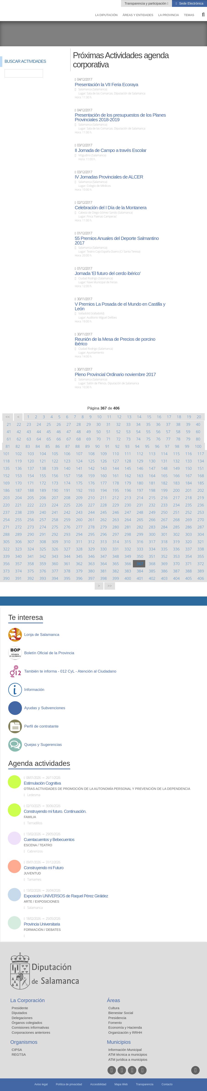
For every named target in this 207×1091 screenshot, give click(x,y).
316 (140, 541)
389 (200, 571)
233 (164, 505)
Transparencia (144, 1084)
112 (140, 453)
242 (67, 512)
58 (178, 431)
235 (188, 505)
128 (127, 461)
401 (140, 578)
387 (176, 571)
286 (188, 527)
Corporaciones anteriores (31, 1032)
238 (18, 512)
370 (176, 563)
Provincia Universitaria (42, 924)
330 (103, 549)
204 (18, 497)
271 (6, 527)
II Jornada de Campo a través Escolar (110, 150)
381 (103, 571)
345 (79, 556)
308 (43, 541)
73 (128, 439)
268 (176, 519)
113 (152, 453)
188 (30, 490)
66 (58, 439)
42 (19, 431)
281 (127, 527)
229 (115, 505)
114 (164, 453)
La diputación (106, 15)
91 (107, 446)
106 (67, 453)
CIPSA (17, 1050)
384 (140, 571)
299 (140, 534)
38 (178, 424)
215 (152, 497)
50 (98, 431)
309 (55, 541)
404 (176, 578)
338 (200, 549)
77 (168, 439)
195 (115, 490)
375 (30, 571)
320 (188, 541)
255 (18, 519)
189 (43, 490)
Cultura (113, 1008)
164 (152, 475)
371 (188, 563)
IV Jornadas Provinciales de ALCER (109, 177)
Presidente (20, 1008)
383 (127, 571)
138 (43, 468)
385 (152, 571)
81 (8, 446)
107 (79, 453)
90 (97, 446)
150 (188, 468)
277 (79, 527)
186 (6, 490)
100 (198, 446)
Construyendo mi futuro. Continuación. (55, 811)
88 (77, 446)
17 (169, 416)
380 (91, 571)
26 (58, 424)
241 (55, 512)
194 (103, 490)
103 (30, 453)
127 (115, 461)
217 (176, 497)
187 (18, 490)
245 (103, 512)
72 (118, 439)
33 (128, 424)
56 (158, 431)
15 (149, 416)
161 (115, 475)
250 (164, 512)
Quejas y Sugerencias (43, 745)
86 (57, 446)
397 (91, 578)
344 (67, 556)
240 (43, 512)
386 (164, 571)
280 (115, 527)
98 (177, 446)
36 (158, 424)
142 (91, 468)
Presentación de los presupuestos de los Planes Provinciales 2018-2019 (120, 117)
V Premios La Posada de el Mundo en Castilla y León (120, 306)
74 (138, 439)
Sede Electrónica (190, 3)
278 (91, 527)
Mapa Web (121, 1084)
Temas (189, 15)
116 (188, 453)
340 (18, 556)
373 (6, 571)
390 (6, 578)
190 (55, 490)
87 (67, 446)
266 (152, 519)
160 (103, 475)
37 (168, 424)
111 (127, 453)
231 (140, 505)
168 (200, 475)
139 (55, 468)
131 (164, 461)
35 (148, 424)
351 (152, 556)
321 (200, 541)
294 (79, 534)
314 (115, 541)
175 (79, 483)
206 (43, 497)
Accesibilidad (98, 1084)
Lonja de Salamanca (41, 635)
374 (18, 571)
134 (200, 461)
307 (30, 541)
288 (6, 534)
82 (18, 446)
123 (67, 461)
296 (103, 534)
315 (127, 541)
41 (9, 431)
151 (200, 468)
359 (43, 563)
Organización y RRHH (125, 1032)
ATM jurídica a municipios (128, 1059)
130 (152, 461)
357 (18, 563)
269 (188, 519)
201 (188, 490)
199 (164, 490)
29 (88, 424)
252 (188, 512)
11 (109, 416)
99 (187, 446)
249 (152, 512)
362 (79, 563)
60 (198, 431)
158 (79, 475)
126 (103, 461)
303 (188, 534)
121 (43, 461)
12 (119, 416)
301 (164, 534)
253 (200, 512)
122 (55, 461)
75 (148, 439)
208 (67, 497)
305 (6, 541)
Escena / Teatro (38, 845)
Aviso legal (41, 1084)
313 (103, 541)
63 (29, 439)
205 (30, 497)
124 (79, 461)
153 (18, 475)
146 (140, 468)
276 (67, 527)
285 (176, 527)
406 (200, 578)
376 (43, 571)
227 (91, 505)
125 (91, 461)
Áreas (113, 1000)
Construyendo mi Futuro (43, 868)
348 (115, 556)
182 (164, 483)
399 (115, 578)
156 (55, 475)
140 (67, 468)
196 (127, 490)
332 (127, 549)
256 (30, 519)
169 (6, 483)
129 (140, 461)
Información (34, 690)
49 (88, 431)
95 (147, 446)
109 (103, 453)
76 (158, 439)
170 (18, 483)
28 (78, 424)
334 (152, 549)
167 (188, 475)
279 (103, 527)
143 (103, 468)
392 (30, 578)
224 (55, 505)
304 (200, 534)
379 (79, 571)
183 (176, 483)
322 (6, 549)
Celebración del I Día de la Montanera (110, 207)
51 (108, 431)
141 (79, 468)
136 (18, 468)
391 (18, 578)
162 (127, 475)
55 (148, 431)
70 (98, 439)
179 (127, 483)
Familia (30, 817)
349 (127, 556)
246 (115, 512)
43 (29, 431)
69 (88, 439)
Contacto (167, 1084)
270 (200, 519)
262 (103, 519)
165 (164, 475)
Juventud (32, 873)
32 (118, 424)
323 (18, 549)
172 (43, 483)
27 (69, 424)
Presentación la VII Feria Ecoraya (106, 84)
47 (69, 431)
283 (152, 527)
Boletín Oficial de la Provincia (49, 653)
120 (30, 461)
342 (43, 556)
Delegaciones (22, 1018)
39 (188, 424)
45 (48, 431)
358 (30, 563)
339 (6, 556)
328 (79, 549)
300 (152, 534)
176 (91, 483)
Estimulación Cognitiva (42, 783)
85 (48, 446)
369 (164, 563)
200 (176, 490)
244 (91, 512)
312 (91, 541)
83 (28, 446)
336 (176, 549)
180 (140, 483)
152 (6, 475)
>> (110, 586)
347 (103, 556)
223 (43, 505)
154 (30, 475)
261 (91, 519)
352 (164, 556)
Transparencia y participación (146, 3)
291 (43, 534)
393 (43, 578)
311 (79, 541)
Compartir (5, 601)
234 (176, 505)
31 (108, 424)
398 (103, 578)
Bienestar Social (120, 1013)
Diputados (19, 1013)
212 (115, 497)
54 (138, 431)
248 (140, 512)
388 (188, 571)
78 (178, 439)
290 (30, 534)
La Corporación (27, 1000)
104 (43, 453)
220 (6, 505)
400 (127, 578)
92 (117, 446)
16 (159, 416)
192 (79, 490)
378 (67, 571)
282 (140, 527)
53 (128, 431)
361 (67, 563)
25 (48, 424)
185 (200, 483)
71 (108, 439)
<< (7, 417)
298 (127, 534)
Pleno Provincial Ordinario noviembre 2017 (115, 374)
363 (91, 563)
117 (200, 453)
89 (87, 446)
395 (67, 578)
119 (18, 461)
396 (79, 578)
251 (176, 512)
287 (200, 527)
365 (115, 563)
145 (127, 468)
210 (91, 497)
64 (39, 439)
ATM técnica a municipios (127, 1054)
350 (140, 556)
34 (138, 424)
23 (29, 424)
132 (176, 461)
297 (115, 534)
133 (188, 461)
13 (129, 416)
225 (67, 505)
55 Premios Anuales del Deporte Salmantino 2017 (117, 240)
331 (115, 549)
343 (55, 556)
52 (118, 431)
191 (67, 490)
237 (6, 512)
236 (200, 505)
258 (55, 519)
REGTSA (19, 1054)
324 (30, 549)
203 (6, 497)
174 (67, 483)
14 (139, 416)
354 (188, 556)
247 (127, 512)
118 (6, 461)
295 (91, 534)
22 (19, 424)
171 (30, 483)
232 (152, 505)
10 (99, 416)
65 (48, 439)
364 (103, 563)
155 (43, 475)
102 (18, 453)
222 (30, 505)
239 (30, 512)
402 (152, 578)
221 (18, 505)
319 (176, 541)
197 (140, 490)
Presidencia (117, 1018)
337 (188, 549)
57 (168, 431)
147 (152, 468)
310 (67, 541)
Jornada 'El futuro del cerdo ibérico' (108, 273)
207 (55, 497)
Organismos (24, 1042)
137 (30, 468)
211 (103, 497)
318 (164, 541)
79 (188, 439)
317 (152, 541)
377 (55, 571)
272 (18, 527)
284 (164, 527)
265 (140, 519)
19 (189, 416)
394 (55, 578)
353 (176, 556)
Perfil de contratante (41, 726)
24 (39, 424)
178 (115, 483)
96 (157, 446)
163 (140, 475)
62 (19, 439)
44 (39, 431)
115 (176, 453)
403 (164, 578)
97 (167, 446)
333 (140, 549)
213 (127, 497)
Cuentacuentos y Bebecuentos (49, 839)
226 (79, 505)
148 (164, 468)
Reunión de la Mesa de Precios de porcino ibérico (115, 341)
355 (200, 556)
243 (79, 512)
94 (137, 446)
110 (115, 453)
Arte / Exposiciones (41, 901)
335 (164, 549)
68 (78, 439)
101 (6, 453)
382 (115, 571)
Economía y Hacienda (125, 1027)
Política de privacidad (69, 1084)
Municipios (119, 1042)
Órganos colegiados (27, 1023)
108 (91, 453)
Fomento (115, 1023)
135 (6, 468)
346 (91, 556)
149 (176, 468)
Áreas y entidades (138, 15)
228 (103, 505)
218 (188, 497)
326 (55, 549)
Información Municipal (125, 1050)
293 (67, 534)
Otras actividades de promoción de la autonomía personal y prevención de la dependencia (107, 789)
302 (176, 534)
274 (43, 527)
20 (199, 416)
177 (103, 483)
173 (55, 483)
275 (55, 527)
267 (164, 519)
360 (55, 563)
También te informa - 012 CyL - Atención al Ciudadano (70, 671)
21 (9, 424)
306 (18, 541)
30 (98, 424)
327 (67, 549)
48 (78, 431)
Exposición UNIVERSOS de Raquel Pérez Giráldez (66, 896)
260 (79, 519)
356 (6, 563)
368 (152, 563)
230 (127, 505)
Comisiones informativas (30, 1027)
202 (200, 490)
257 (43, 519)
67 (69, 439)
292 (55, 534)
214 (140, 497)
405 (188, 578)
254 (6, 519)
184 (188, 483)
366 (127, 563)
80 (198, 439)
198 (152, 490)
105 (55, 453)
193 (91, 490)
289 (18, 534)
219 (200, 497)
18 (179, 416)
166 (176, 475)
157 (67, 475)
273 (30, 527)
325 (43, 549)
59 (188, 431)
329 (91, 549)
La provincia (168, 15)
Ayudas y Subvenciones (44, 708)
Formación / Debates (42, 930)
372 (200, 563)
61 (9, 439)
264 (127, 519)
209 (79, 497)
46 (58, 431)
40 (198, 424)
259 (67, 519)
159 (91, 475)
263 (115, 519)
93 (127, 446)
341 (30, 556)
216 (164, 497)
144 (115, 468)
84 (37, 446)
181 (152, 483)
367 (140, 563)
